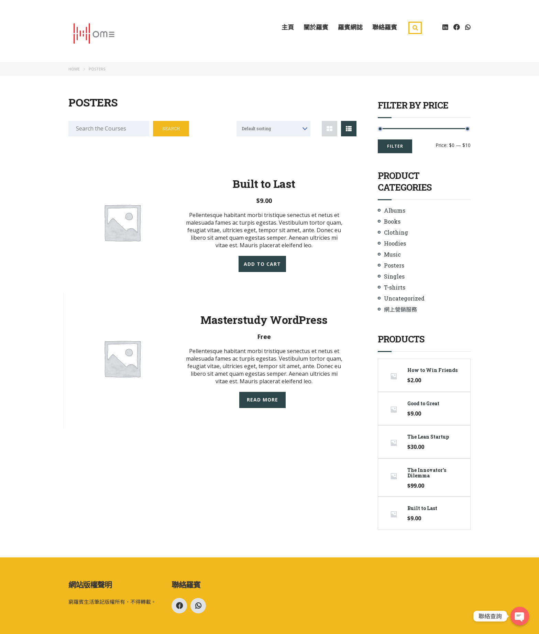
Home (74, 68)
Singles (394, 276)
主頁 (288, 27)
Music (392, 254)
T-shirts (394, 287)
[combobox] (273, 128)
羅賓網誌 (350, 27)
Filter (395, 146)
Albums (394, 210)
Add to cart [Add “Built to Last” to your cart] (262, 263)
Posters (394, 265)
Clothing (396, 232)
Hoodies (395, 243)
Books (392, 221)
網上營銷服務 (400, 309)
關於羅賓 (316, 27)
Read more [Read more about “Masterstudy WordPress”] (262, 399)
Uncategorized (404, 298)
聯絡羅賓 (384, 27)
